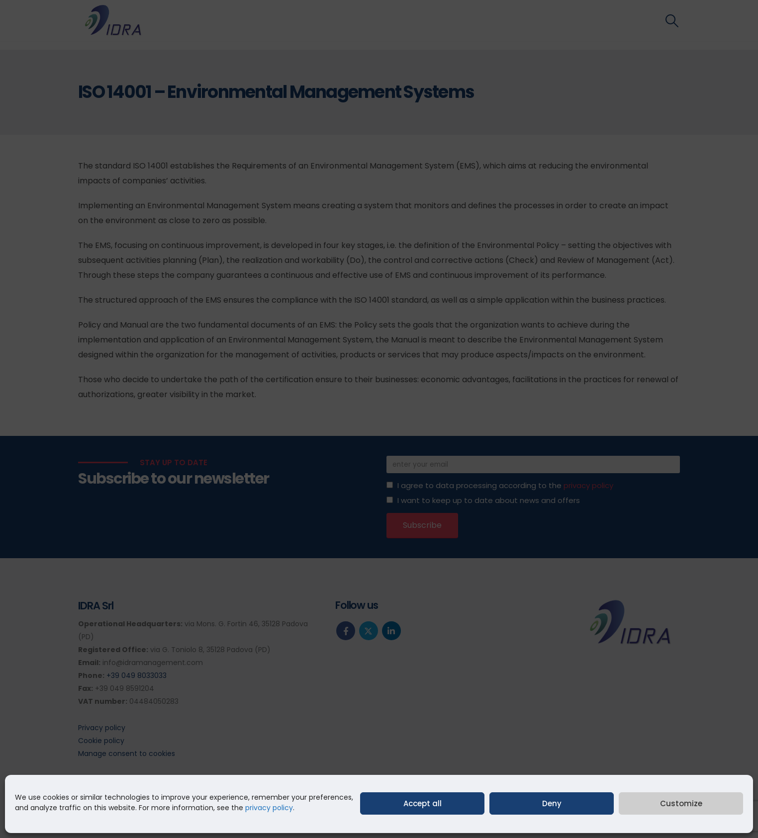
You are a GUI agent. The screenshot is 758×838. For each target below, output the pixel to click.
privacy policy (269, 808)
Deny (552, 803)
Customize (681, 803)
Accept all (422, 803)
